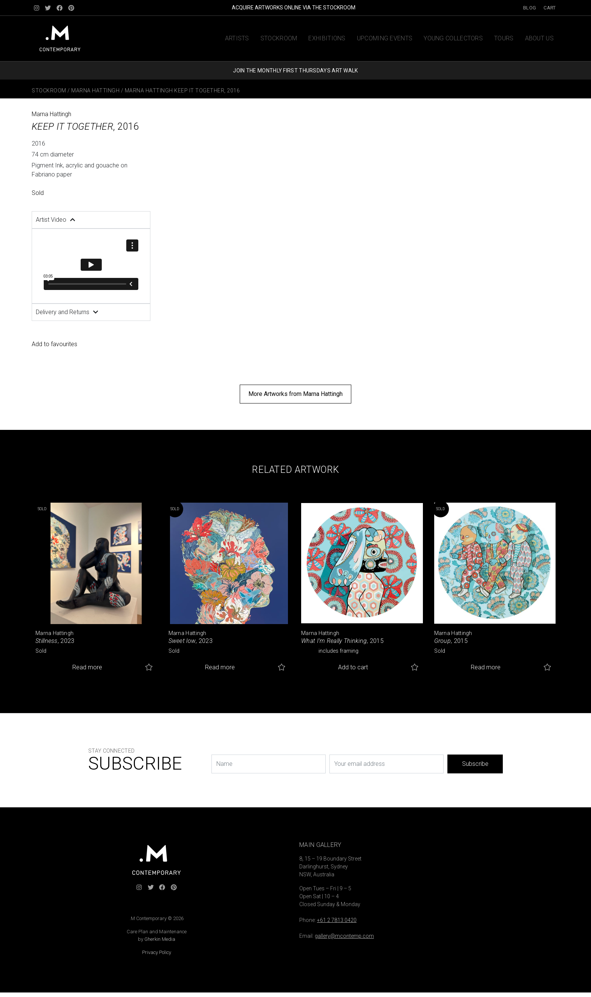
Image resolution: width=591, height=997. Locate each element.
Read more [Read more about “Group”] (486, 667)
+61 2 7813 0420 (337, 920)
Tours (504, 38)
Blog (529, 8)
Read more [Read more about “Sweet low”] (220, 667)
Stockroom (278, 38)
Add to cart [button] (353, 667)
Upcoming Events (385, 38)
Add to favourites (54, 344)
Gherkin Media (159, 939)
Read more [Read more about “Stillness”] (87, 667)
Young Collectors (453, 38)
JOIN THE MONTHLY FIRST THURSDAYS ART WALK (295, 70)
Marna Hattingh (95, 90)
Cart (550, 8)
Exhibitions (326, 38)
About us (539, 38)
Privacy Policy (156, 952)
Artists (237, 38)
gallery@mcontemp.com (344, 936)
